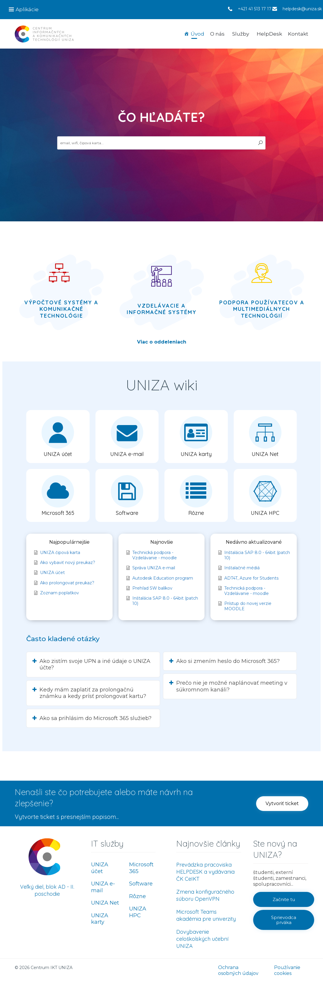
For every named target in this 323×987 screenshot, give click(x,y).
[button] (58, 436)
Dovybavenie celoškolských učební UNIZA (202, 938)
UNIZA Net (105, 903)
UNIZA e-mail (103, 887)
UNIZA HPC (137, 912)
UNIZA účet (99, 868)
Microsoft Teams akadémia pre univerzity (206, 915)
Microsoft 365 (141, 868)
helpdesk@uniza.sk (302, 8)
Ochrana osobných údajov (238, 970)
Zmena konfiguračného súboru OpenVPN (205, 895)
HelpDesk (269, 34)
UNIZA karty (99, 918)
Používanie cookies (287, 970)
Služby (240, 34)
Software (141, 883)
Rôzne (137, 896)
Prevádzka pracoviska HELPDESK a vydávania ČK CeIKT (205, 871)
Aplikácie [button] (27, 9)
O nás (217, 34)
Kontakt (298, 34)
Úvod (197, 34)
